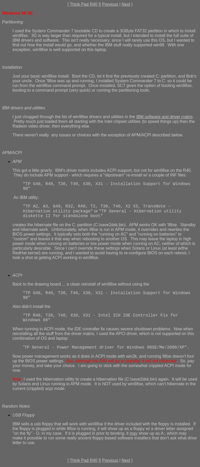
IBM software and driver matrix (164, 117)
